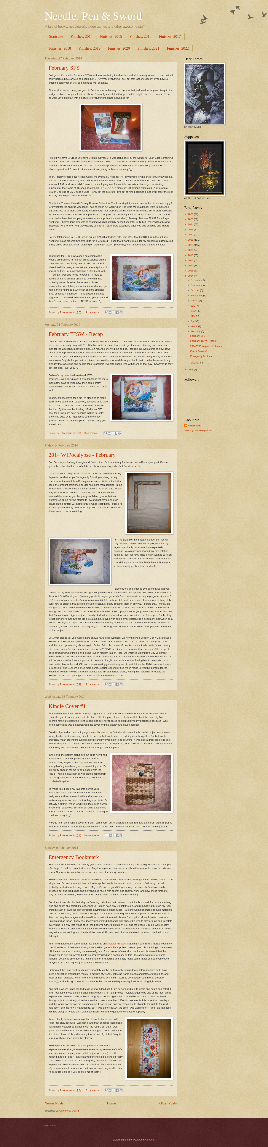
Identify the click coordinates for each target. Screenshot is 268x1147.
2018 (191, 255)
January (195, 363)
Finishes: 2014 (81, 36)
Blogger (150, 1139)
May (193, 316)
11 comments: (92, 312)
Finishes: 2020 (119, 48)
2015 (191, 270)
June (194, 311)
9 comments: (91, 433)
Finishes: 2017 (170, 36)
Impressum (50, 1125)
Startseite (56, 36)
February (196, 331)
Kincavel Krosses (116, 943)
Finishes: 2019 (89, 48)
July (193, 305)
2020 (191, 245)
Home (111, 1103)
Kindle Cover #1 (67, 706)
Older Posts (168, 1103)
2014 (191, 275)
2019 (191, 250)
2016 (191, 265)
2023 (191, 229)
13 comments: (92, 1090)
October (195, 290)
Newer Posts (54, 1103)
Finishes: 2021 (148, 48)
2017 (191, 260)
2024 (191, 224)
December (196, 280)
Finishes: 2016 (140, 36)
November (196, 285)
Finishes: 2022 (178, 48)
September (197, 295)
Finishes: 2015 (111, 36)
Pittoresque (194, 425)
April (193, 321)
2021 (191, 239)
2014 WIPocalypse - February (82, 455)
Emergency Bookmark (74, 857)
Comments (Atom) (69, 1110)
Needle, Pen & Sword (93, 16)
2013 (191, 369)
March (194, 326)
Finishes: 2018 (60, 48)
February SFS (64, 68)
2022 (191, 234)
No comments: (92, 835)
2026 (191, 214)
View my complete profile (197, 430)
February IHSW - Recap (76, 334)
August (195, 300)
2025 (191, 219)
